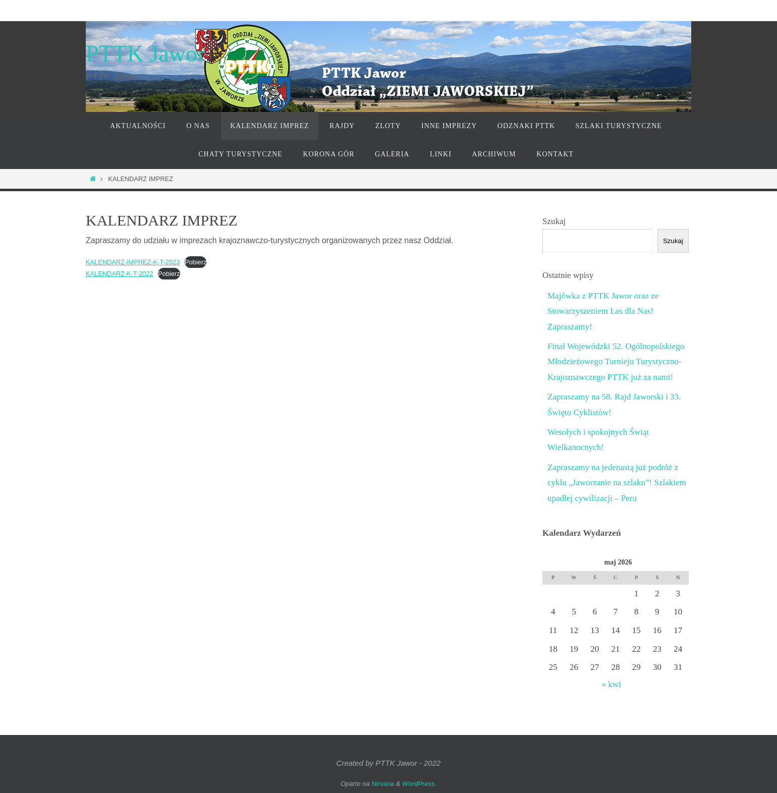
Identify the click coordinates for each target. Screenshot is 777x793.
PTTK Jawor (145, 54)
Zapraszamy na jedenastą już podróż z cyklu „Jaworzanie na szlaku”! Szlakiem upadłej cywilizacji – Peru (616, 483)
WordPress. (419, 783)
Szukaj (554, 221)
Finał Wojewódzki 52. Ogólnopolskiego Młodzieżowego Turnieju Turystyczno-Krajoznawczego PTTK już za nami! (615, 362)
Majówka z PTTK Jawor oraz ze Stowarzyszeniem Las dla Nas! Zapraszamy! (602, 311)
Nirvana (382, 783)
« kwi (611, 684)
